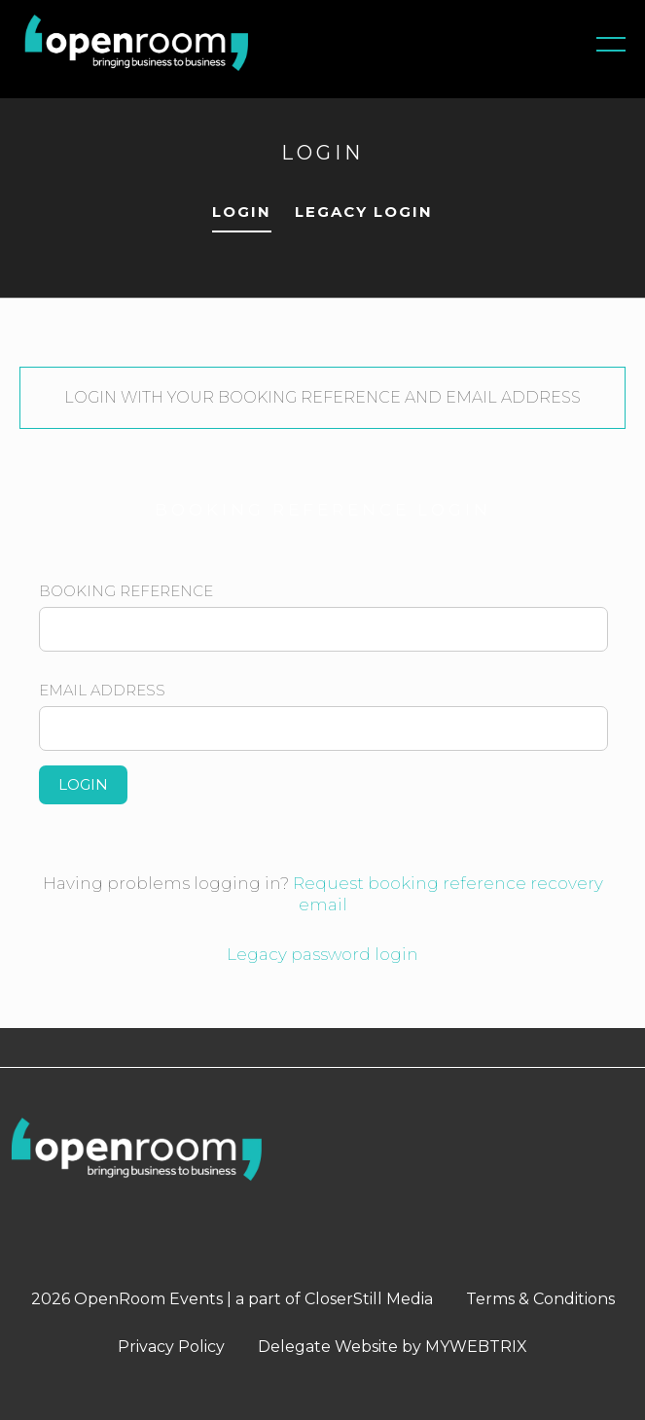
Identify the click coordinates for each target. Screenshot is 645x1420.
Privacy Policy (171, 1346)
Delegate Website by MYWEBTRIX (392, 1346)
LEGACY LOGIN (364, 211)
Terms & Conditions (540, 1299)
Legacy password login (322, 954)
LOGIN (241, 211)
